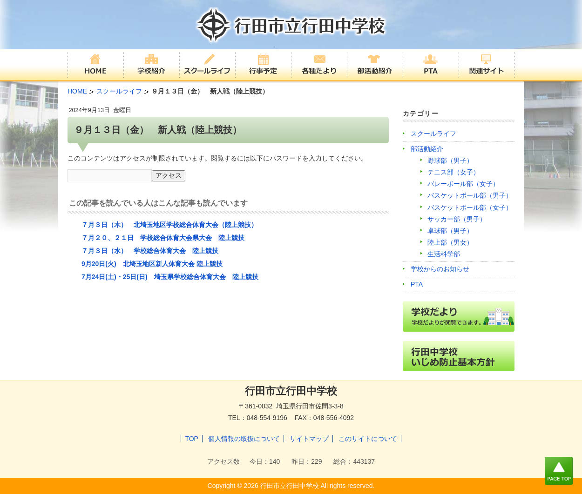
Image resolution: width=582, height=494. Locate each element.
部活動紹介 (427, 149)
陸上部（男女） (450, 242)
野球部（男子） (450, 160)
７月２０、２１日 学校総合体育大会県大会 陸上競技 (162, 237)
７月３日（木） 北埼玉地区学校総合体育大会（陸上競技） (169, 224)
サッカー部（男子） (456, 219)
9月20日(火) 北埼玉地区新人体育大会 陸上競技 (152, 263)
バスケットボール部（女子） (469, 207)
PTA (417, 284)
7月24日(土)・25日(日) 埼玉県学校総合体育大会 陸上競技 (169, 276)
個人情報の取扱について (244, 438)
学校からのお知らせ (440, 269)
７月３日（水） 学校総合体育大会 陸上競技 (149, 250)
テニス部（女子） (453, 172)
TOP (191, 438)
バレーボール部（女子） (463, 183)
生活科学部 (443, 254)
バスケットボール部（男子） (469, 195)
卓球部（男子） (450, 230)
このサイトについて (367, 438)
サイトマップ (309, 438)
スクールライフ (433, 133)
